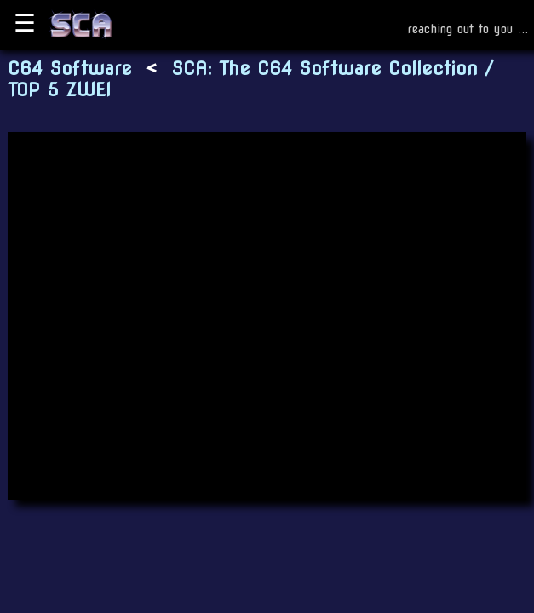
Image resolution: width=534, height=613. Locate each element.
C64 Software (70, 68)
